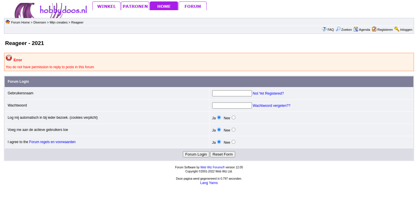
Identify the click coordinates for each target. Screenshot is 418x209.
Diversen (39, 22)
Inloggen (406, 29)
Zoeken (344, 29)
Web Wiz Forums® (212, 167)
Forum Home (20, 22)
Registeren (385, 29)
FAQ (330, 29)
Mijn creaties (59, 22)
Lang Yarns (209, 183)
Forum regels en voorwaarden (52, 142)
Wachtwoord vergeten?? (272, 106)
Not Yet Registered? (268, 93)
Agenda (362, 29)
